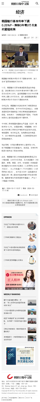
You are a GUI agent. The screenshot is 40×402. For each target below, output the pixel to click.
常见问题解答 (13, 398)
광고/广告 (29, 398)
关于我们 (4, 398)
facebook (22, 195)
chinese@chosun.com (14, 393)
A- (37, 37)
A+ (32, 37)
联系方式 (21, 398)
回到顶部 (33, 195)
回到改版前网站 (7, 400)
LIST (27, 37)
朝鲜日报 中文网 (20, 3)
